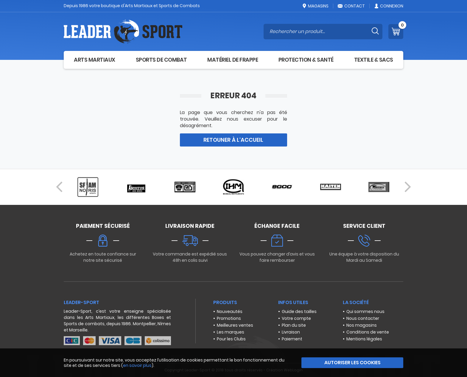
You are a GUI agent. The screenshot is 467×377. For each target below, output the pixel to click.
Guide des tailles (299, 311)
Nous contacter (362, 318)
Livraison (291, 332)
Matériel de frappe (232, 59)
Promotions (229, 318)
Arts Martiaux (94, 59)
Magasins (315, 6)
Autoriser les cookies (352, 362)
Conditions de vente (367, 332)
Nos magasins (361, 325)
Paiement (292, 339)
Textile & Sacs (373, 59)
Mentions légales (364, 339)
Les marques (230, 332)
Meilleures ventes (235, 325)
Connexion (388, 6)
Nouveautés (229, 311)
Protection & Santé (306, 59)
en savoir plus (137, 365)
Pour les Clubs (231, 339)
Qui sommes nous (365, 311)
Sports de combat (161, 59)
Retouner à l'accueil (233, 140)
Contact (351, 6)
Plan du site (294, 325)
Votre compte (296, 318)
